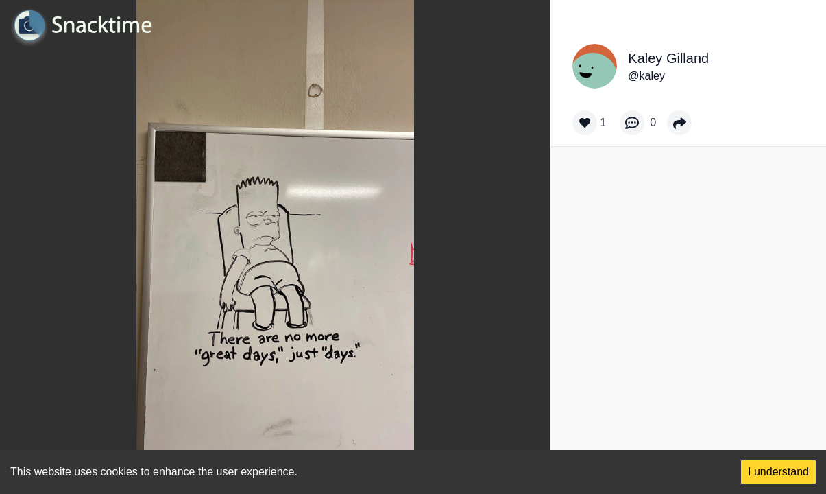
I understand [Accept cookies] (778, 472)
